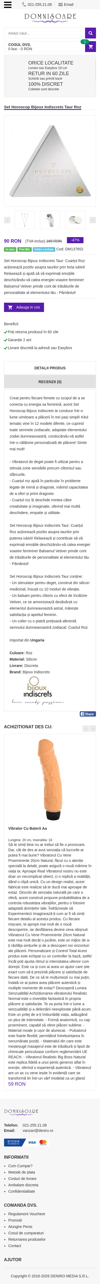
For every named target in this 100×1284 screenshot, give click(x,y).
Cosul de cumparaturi (26, 1233)
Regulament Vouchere (26, 1214)
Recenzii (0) (49, 382)
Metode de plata (21, 1172)
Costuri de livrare (22, 1178)
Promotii (15, 1220)
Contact (14, 1246)
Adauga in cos (28, 307)
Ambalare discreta (23, 1185)
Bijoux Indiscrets (36, 672)
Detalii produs (50, 368)
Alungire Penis (20, 1227)
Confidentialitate (21, 1191)
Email (65, 4)
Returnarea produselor (27, 1239)
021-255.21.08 (37, 4)
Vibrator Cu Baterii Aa (27, 828)
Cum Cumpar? (20, 1166)
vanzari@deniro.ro (38, 1130)
